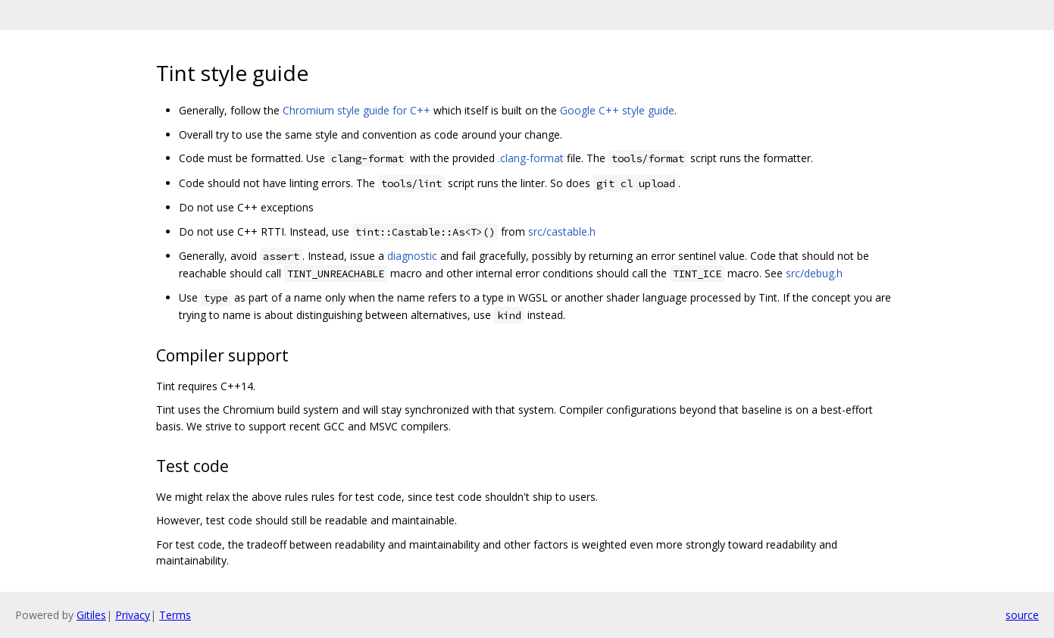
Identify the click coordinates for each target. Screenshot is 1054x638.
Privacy (132, 615)
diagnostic (412, 256)
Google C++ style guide (617, 110)
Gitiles (91, 615)
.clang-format (531, 158)
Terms (175, 615)
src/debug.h (814, 273)
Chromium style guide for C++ (356, 110)
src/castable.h (562, 231)
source (1022, 615)
